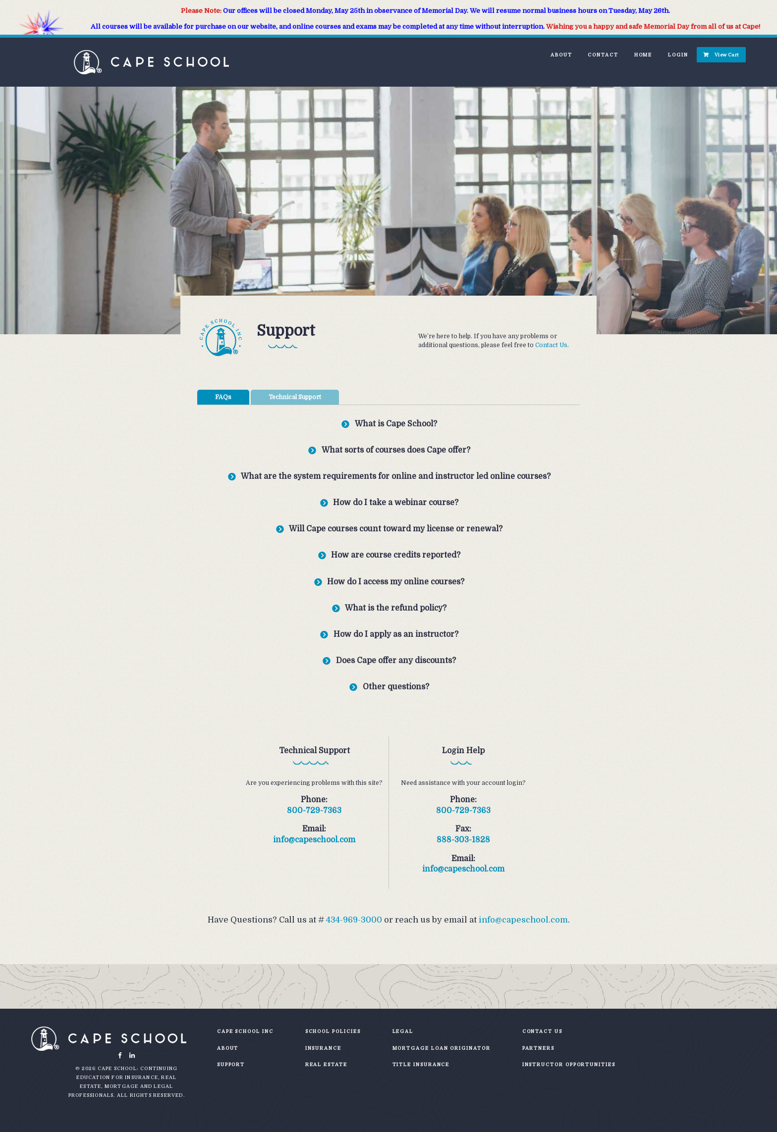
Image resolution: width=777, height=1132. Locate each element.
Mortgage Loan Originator (441, 1048)
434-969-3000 (354, 920)
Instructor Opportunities (568, 1064)
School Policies (333, 1031)
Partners (538, 1048)
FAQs (223, 397)
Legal (403, 1031)
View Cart (727, 54)
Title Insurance (421, 1064)
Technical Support (295, 397)
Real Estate (326, 1064)
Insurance (323, 1048)
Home (643, 54)
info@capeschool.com (314, 839)
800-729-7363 (314, 810)
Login (678, 54)
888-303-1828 (463, 839)
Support (231, 1064)
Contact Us (551, 345)
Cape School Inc (245, 1031)
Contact (603, 54)
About (561, 54)
